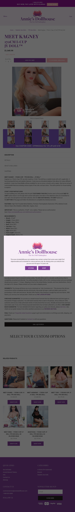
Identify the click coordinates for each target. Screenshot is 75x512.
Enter (31, 268)
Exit (44, 268)
